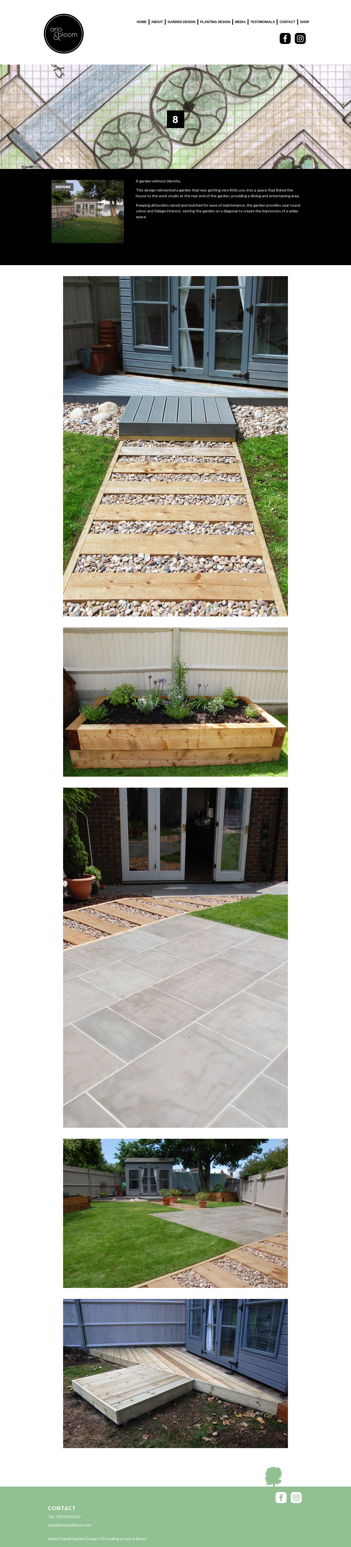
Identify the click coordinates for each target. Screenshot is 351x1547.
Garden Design (181, 22)
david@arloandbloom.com (69, 1525)
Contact (287, 22)
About (157, 22)
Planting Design (215, 22)
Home (142, 22)
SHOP (304, 22)
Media (240, 22)
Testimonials (262, 22)
